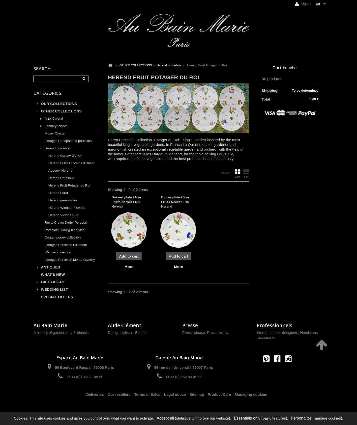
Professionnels (274, 325)
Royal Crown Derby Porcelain (67, 222)
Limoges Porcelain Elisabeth (66, 245)
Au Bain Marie (50, 325)
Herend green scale (63, 200)
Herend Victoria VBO (63, 215)
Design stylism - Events (127, 332)
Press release (193, 332)
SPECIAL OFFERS (57, 297)
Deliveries (95, 394)
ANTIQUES (50, 267)
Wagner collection (58, 252)
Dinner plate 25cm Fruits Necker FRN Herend (175, 201)
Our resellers (119, 394)
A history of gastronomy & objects (61, 332)
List (246, 173)
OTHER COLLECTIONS (61, 111)
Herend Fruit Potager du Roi (69, 185)
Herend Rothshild (61, 178)
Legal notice (175, 394)
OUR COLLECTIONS (59, 104)
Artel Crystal (54, 118)
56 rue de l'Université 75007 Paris (183, 367)
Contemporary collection (63, 237)
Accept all (165, 418)
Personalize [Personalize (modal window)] (301, 418)
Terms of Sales (147, 394)
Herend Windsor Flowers (66, 208)
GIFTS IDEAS (52, 282)
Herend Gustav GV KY (65, 156)
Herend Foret (58, 193)
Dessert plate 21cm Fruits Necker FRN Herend (126, 201)
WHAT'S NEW (53, 274)
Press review (217, 332)
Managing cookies (251, 394)
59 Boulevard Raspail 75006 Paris (84, 367)
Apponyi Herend (60, 170)
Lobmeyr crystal (56, 126)
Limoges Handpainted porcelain (68, 141)
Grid (237, 173)
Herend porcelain (57, 148)
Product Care (219, 394)
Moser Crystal (55, 133)
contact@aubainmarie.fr (279, 369)
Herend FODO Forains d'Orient (71, 163)
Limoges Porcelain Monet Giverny (70, 260)
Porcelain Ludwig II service (65, 230)
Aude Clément (124, 325)
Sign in (303, 4)
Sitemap (197, 394)
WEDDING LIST (54, 289)
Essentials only (247, 418)
